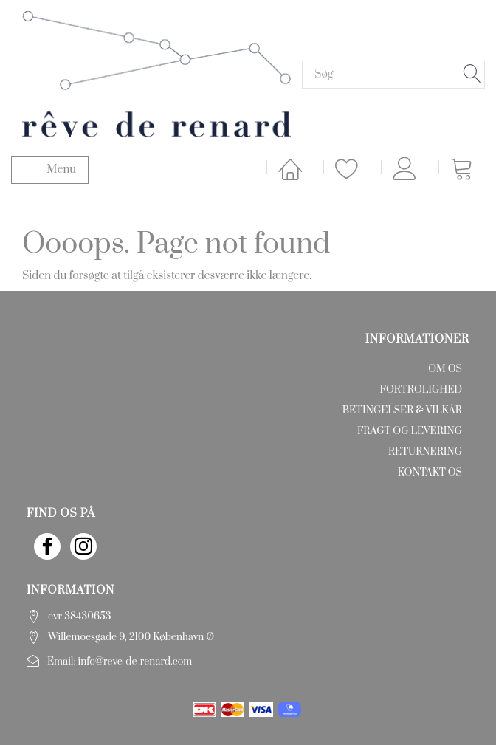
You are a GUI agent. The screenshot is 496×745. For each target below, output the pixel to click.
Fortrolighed (421, 389)
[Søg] (472, 74)
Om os (445, 369)
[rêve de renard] (156, 73)
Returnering (425, 452)
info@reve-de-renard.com (135, 661)
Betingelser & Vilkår (402, 410)
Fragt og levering (409, 431)
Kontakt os (430, 472)
